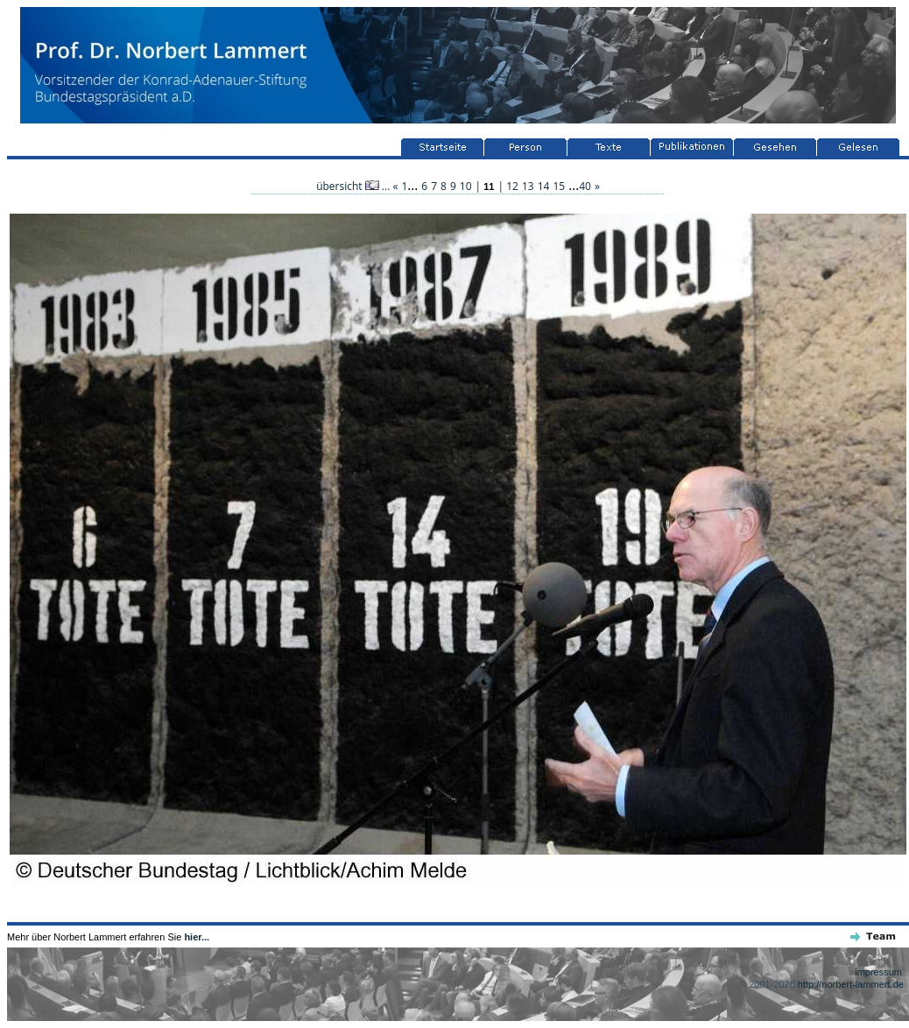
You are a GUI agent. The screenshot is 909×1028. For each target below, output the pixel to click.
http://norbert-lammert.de (851, 984)
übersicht (347, 186)
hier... (196, 937)
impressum (878, 972)
